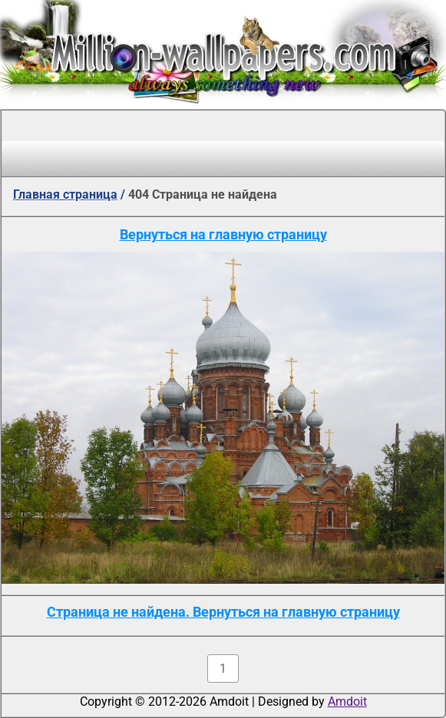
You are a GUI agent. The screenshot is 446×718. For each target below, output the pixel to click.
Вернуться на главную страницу (223, 234)
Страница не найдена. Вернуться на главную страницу (223, 612)
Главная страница (65, 194)
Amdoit (347, 701)
